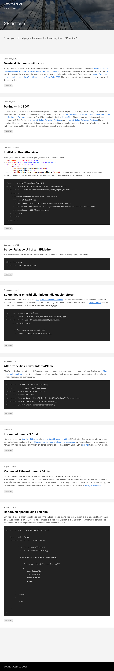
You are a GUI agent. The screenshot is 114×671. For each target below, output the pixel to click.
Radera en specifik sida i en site (26, 511)
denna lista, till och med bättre (56, 439)
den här (85, 445)
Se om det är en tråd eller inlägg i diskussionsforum (39, 294)
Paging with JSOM (16, 106)
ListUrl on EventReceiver (21, 152)
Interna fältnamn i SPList (21, 434)
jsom (108, 71)
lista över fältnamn (30, 439)
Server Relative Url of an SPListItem (28, 249)
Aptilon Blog (67, 117)
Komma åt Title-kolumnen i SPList (27, 471)
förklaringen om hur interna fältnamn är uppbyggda (53, 442)
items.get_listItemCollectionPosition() (46, 120)
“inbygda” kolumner (93, 485)
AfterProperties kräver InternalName (29, 366)
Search (16, 8)
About (7, 8)
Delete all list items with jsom (24, 63)
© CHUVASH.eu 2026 (15, 666)
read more (8, 86)
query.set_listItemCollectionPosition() (82, 120)
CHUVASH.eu (13, 3)
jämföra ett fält (95, 303)
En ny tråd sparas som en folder (49, 300)
